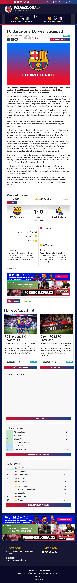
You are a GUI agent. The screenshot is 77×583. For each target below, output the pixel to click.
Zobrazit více (38, 418)
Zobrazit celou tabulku (38, 454)
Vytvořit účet (69, 2)
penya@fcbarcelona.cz (18, 560)
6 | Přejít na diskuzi (60, 39)
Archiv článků (57, 367)
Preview (11, 202)
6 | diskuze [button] (13, 301)
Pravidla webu (38, 579)
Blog (48, 2)
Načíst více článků (20, 367)
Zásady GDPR (38, 576)
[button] (3, 19)
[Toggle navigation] (70, 9)
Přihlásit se (58, 2)
